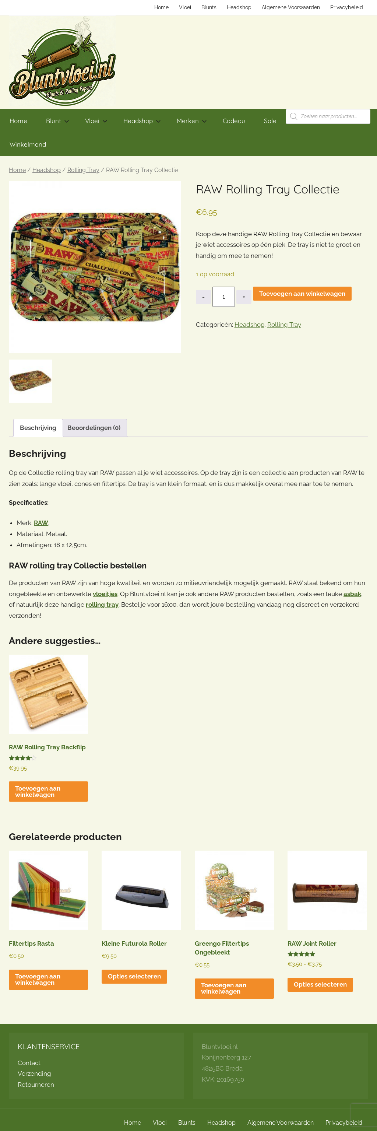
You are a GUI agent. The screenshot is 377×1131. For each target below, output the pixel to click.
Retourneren (36, 1084)
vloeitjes (105, 594)
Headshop (239, 7)
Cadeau (234, 121)
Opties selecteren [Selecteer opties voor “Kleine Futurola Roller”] (134, 976)
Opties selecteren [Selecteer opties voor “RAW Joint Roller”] (320, 984)
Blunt (57, 121)
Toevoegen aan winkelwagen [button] (37, 791)
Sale (270, 121)
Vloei (185, 7)
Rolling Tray (83, 170)
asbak (352, 594)
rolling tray (102, 604)
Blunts (208, 7)
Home (161, 7)
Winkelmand (28, 144)
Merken (192, 121)
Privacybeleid (346, 7)
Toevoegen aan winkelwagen (302, 293)
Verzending (34, 1073)
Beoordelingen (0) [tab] (93, 427)
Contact (29, 1063)
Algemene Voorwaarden (291, 7)
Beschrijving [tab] (38, 427)
